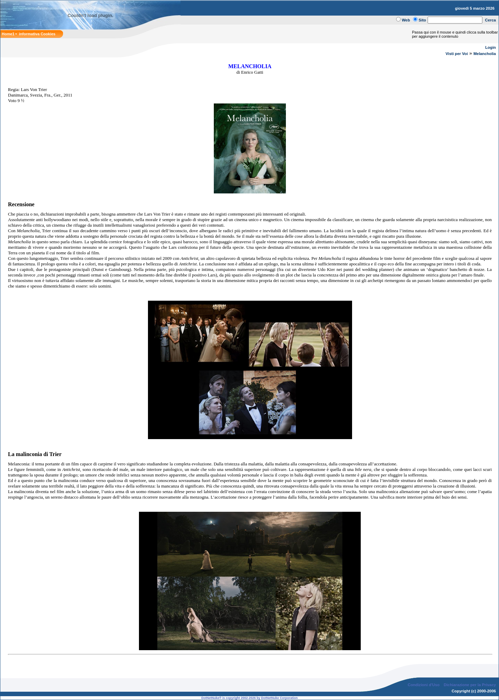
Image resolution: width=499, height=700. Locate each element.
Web (406, 20)
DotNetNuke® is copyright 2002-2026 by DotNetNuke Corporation (249, 698)
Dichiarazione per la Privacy (470, 685)
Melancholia (484, 54)
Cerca (490, 20)
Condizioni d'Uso (423, 685)
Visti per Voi (457, 54)
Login (490, 47)
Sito (422, 20)
